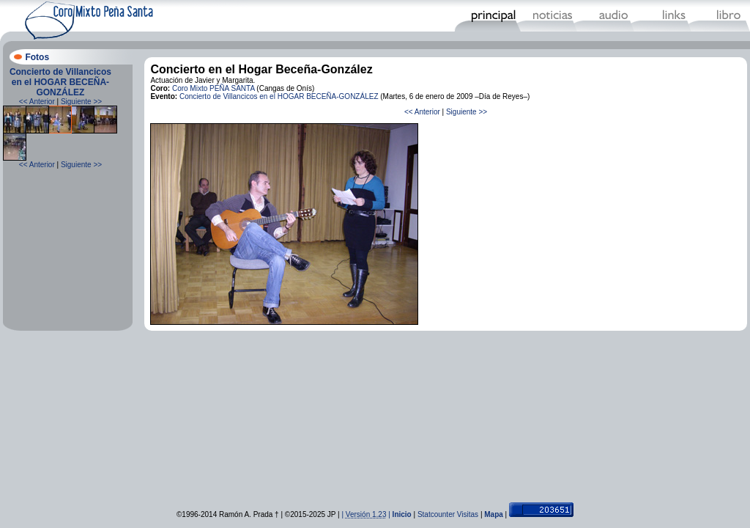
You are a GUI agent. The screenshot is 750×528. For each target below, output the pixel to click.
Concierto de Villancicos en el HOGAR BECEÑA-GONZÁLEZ (60, 82)
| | (366, 514)
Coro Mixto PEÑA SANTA (213, 88)
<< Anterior (37, 102)
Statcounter (436, 514)
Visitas (467, 514)
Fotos (37, 57)
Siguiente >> (81, 102)
